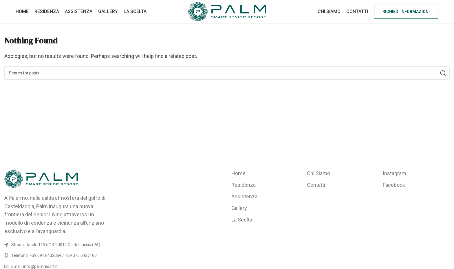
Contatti (316, 185)
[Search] (227, 73)
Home (238, 173)
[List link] (56, 255)
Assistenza (244, 196)
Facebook (394, 185)
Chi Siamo (318, 173)
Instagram (394, 173)
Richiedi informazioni (406, 11)
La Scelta (241, 220)
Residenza (243, 185)
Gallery (239, 208)
